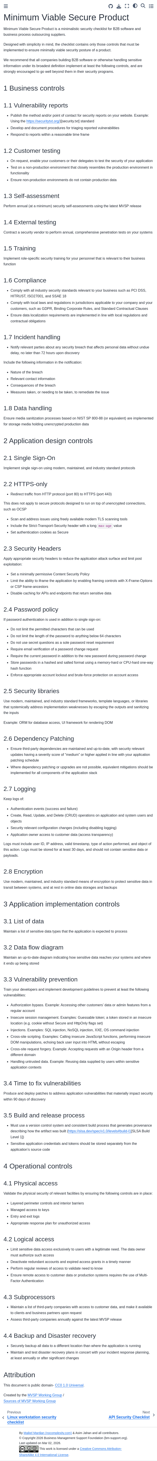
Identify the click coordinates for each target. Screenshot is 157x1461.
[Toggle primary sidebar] (6, 6)
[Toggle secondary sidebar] (151, 6)
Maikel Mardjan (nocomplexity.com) (48, 1433)
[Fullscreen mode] (127, 6)
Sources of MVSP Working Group (30, 1401)
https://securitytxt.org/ (43, 121)
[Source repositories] (111, 6)
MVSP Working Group (44, 1395)
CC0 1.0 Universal (69, 1385)
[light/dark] (135, 5)
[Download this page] (119, 6)
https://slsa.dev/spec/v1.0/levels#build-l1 (99, 1131)
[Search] (143, 5)
